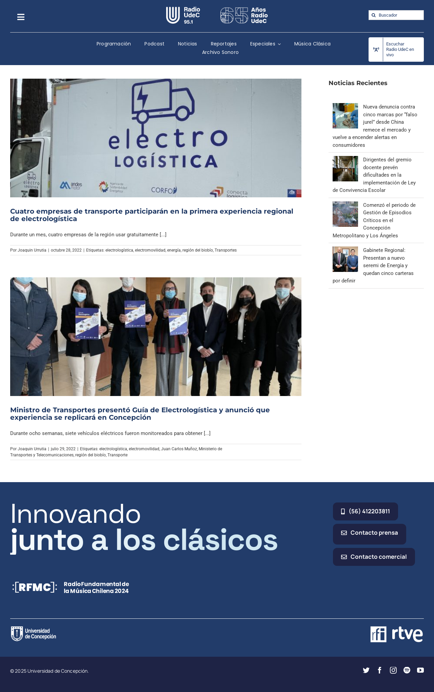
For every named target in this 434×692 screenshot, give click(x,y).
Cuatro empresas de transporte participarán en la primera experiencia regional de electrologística (151, 215)
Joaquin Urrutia (32, 250)
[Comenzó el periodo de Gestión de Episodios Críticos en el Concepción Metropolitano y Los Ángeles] (345, 205)
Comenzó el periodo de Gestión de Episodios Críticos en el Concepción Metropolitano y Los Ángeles (374, 220)
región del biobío (197, 250)
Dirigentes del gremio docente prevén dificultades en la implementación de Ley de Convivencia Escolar (374, 175)
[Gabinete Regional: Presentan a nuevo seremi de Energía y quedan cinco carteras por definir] (345, 250)
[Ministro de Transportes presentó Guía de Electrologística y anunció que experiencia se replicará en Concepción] (155, 336)
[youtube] (420, 670)
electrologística (119, 250)
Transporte (117, 455)
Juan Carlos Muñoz (179, 449)
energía (174, 250)
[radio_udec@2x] (183, 9)
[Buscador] (396, 15)
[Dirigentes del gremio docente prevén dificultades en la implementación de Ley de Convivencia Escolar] (345, 160)
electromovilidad (150, 250)
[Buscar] (373, 15)
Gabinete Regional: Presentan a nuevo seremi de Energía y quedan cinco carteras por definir (373, 265)
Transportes (226, 250)
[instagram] (393, 670)
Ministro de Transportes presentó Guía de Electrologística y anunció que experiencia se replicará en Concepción (140, 413)
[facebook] (379, 670)
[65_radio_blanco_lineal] (244, 9)
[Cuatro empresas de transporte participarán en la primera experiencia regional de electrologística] (155, 138)
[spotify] (406, 670)
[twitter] (366, 670)
